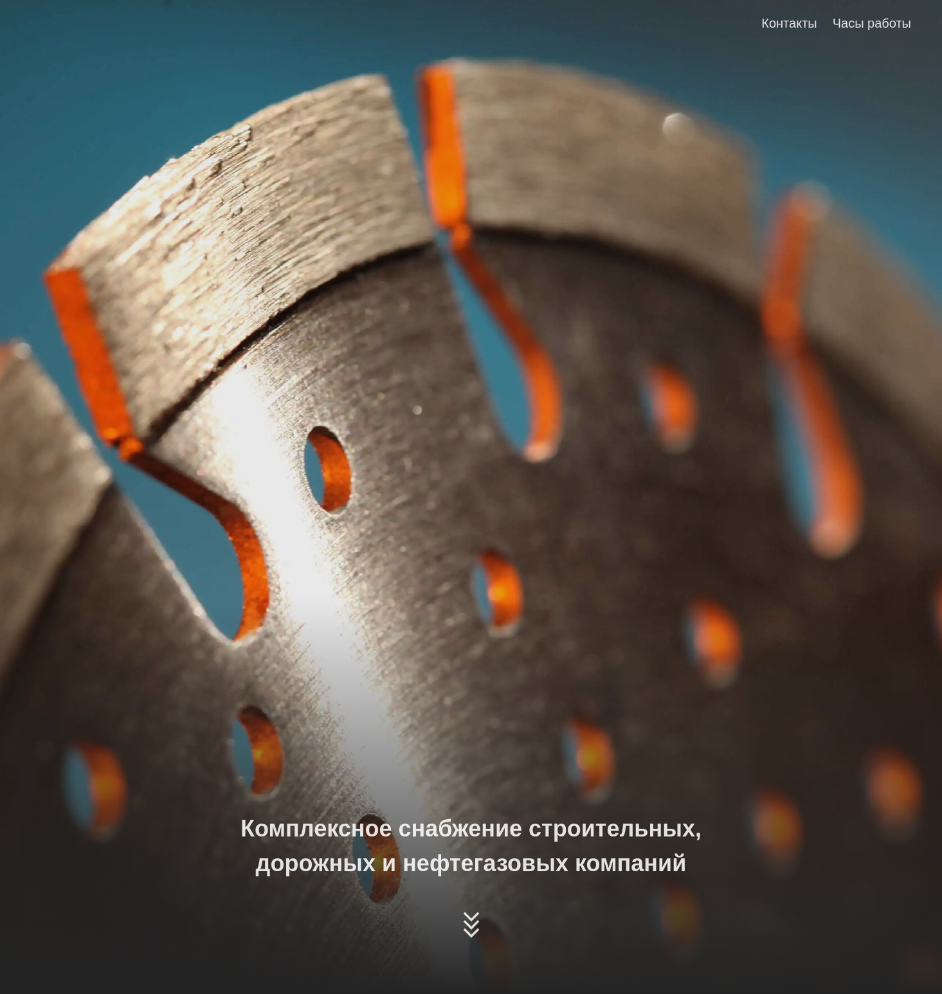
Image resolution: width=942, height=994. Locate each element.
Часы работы (872, 23)
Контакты (789, 23)
